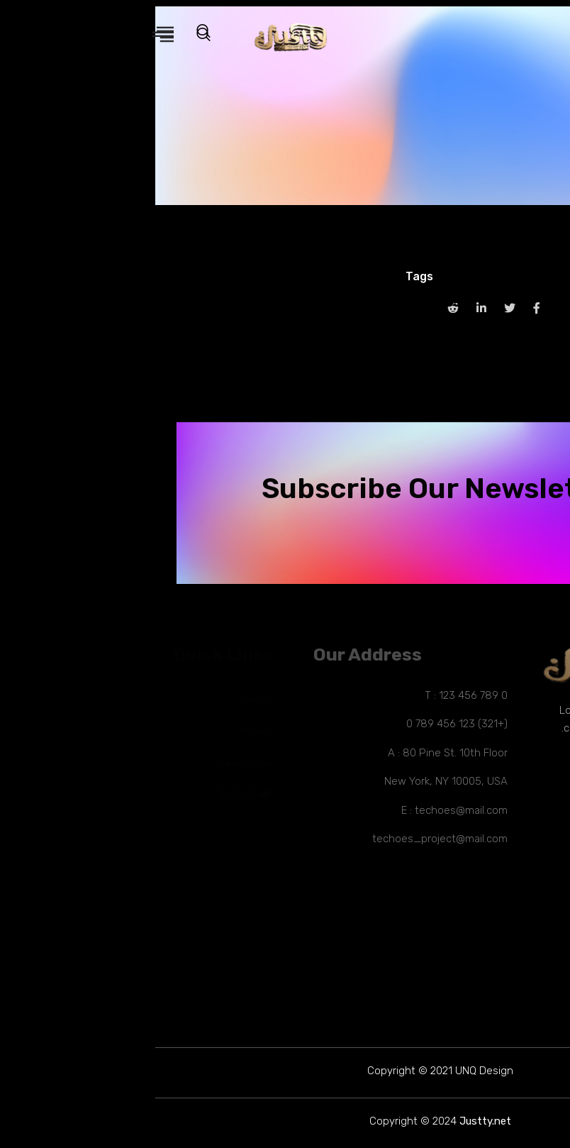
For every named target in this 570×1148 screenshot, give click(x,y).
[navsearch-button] (55, 35)
